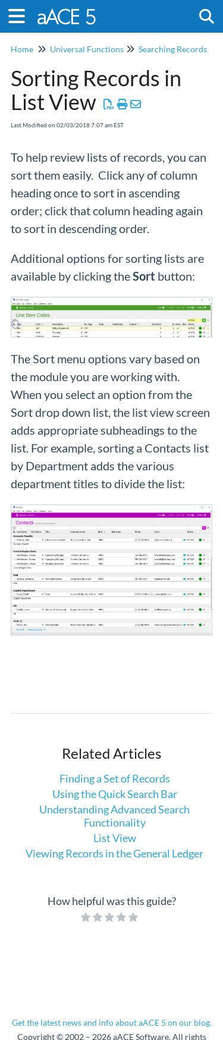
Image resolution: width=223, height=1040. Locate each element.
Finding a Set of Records (114, 778)
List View (114, 837)
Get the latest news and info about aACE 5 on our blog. (112, 1022)
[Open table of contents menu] (21, 14)
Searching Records (173, 49)
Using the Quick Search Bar (114, 793)
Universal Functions (87, 49)
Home (22, 49)
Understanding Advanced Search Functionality (114, 816)
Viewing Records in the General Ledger (114, 853)
